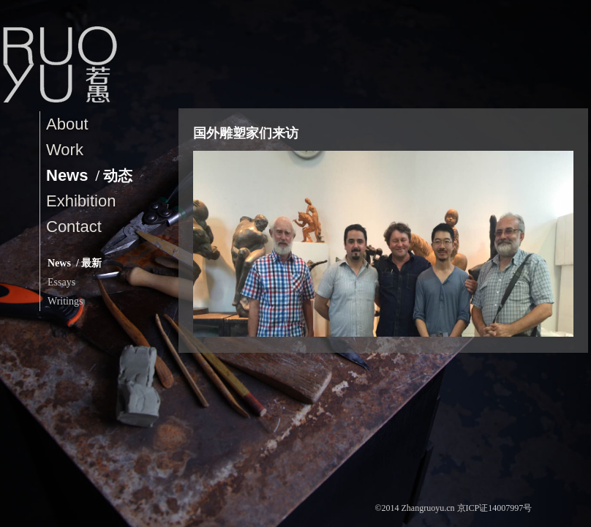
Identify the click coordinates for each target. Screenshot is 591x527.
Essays (61, 282)
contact (74, 226)
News (89, 175)
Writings (65, 301)
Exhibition (81, 201)
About (67, 124)
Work (64, 150)
